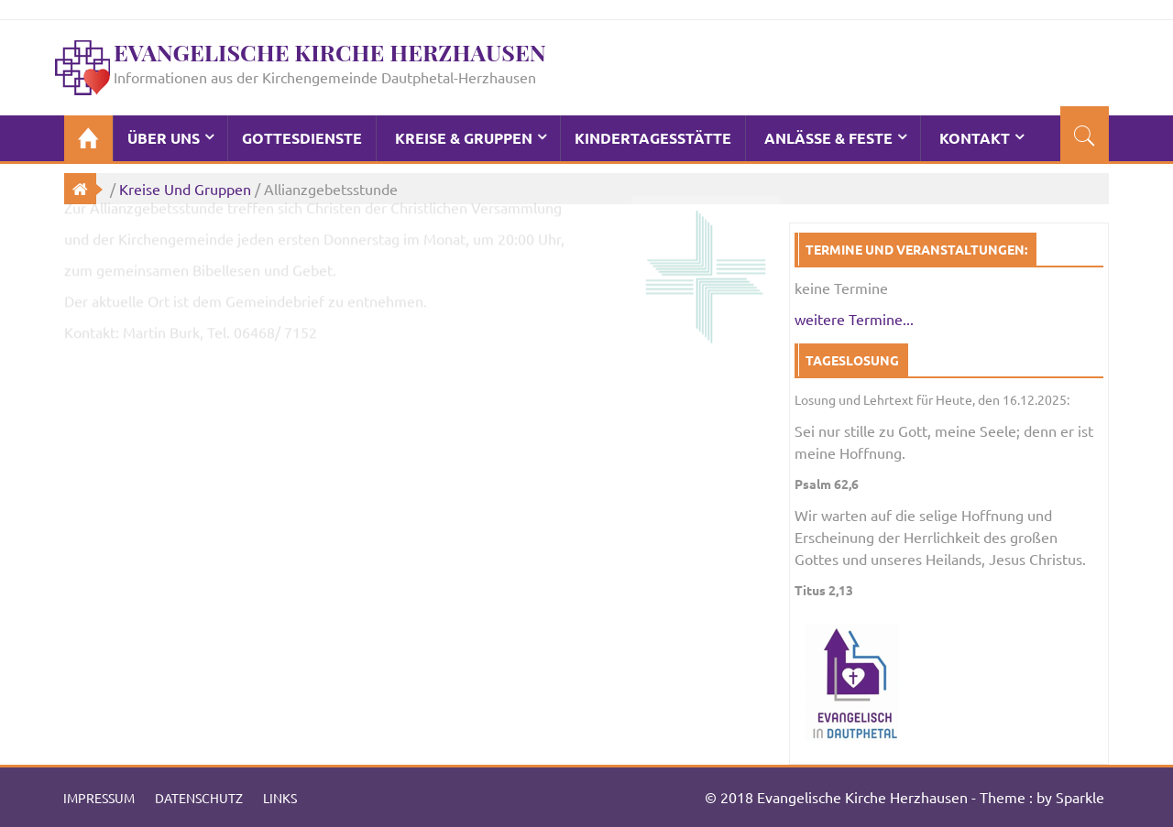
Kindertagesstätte (653, 137)
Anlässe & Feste (828, 137)
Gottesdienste (302, 137)
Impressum (99, 797)
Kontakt (974, 137)
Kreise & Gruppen (463, 137)
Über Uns (163, 137)
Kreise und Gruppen (185, 189)
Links (280, 797)
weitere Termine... (854, 319)
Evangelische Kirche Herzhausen (330, 52)
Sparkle (1080, 797)
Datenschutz (199, 797)
